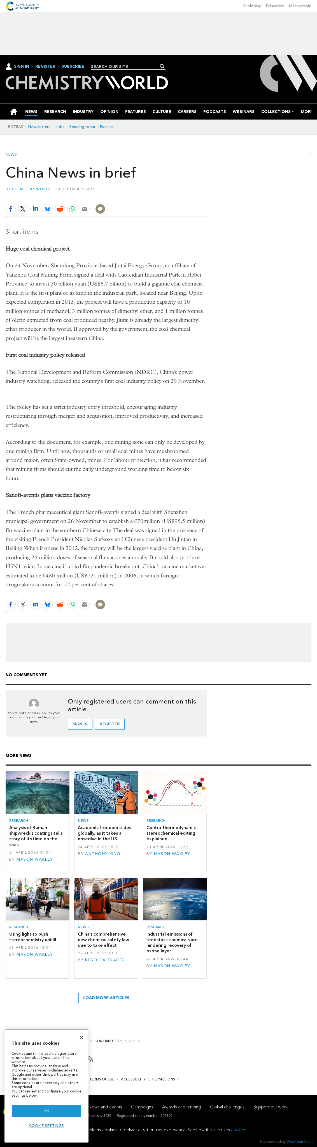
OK (46, 1111)
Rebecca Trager (105, 960)
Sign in (80, 724)
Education (275, 6)
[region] (46, 1086)
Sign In (21, 66)
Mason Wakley (35, 859)
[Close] (81, 1038)
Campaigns (142, 1107)
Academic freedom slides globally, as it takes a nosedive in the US (104, 833)
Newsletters (39, 126)
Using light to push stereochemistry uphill (32, 936)
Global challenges (227, 1107)
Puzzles (107, 126)
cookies (238, 1129)
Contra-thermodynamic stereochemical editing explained (171, 833)
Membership (300, 6)
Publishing (252, 6)
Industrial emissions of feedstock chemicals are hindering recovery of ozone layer (172, 942)
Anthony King (102, 853)
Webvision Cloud (300, 1141)
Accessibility (133, 1079)
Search (162, 66)
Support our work (270, 1107)
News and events (105, 1107)
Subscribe (73, 66)
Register (45, 66)
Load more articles (106, 997)
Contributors (108, 1041)
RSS (132, 1041)
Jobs (59, 126)
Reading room (82, 126)
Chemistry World (31, 189)
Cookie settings (46, 1126)
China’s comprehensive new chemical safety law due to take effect (103, 939)
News (11, 154)
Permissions (163, 1079)
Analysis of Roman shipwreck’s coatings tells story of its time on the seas (35, 836)
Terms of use (101, 1079)
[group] (307, 112)
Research (18, 820)
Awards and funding (181, 1107)
